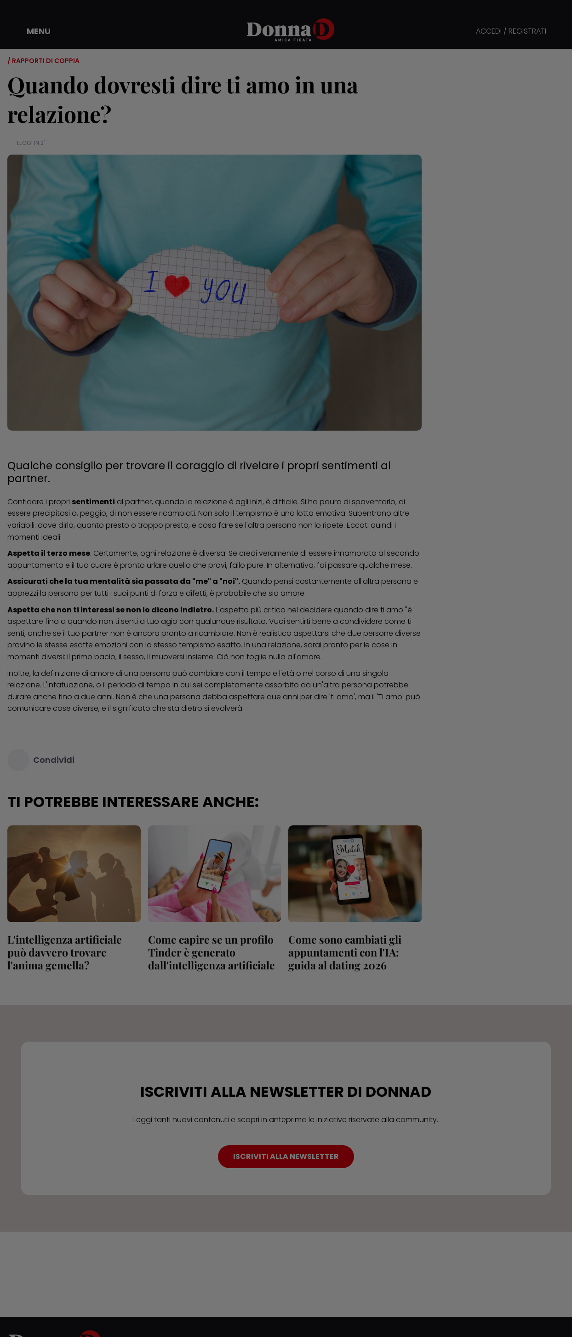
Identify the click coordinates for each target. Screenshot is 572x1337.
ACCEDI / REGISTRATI (511, 31)
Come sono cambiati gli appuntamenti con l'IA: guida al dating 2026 (344, 952)
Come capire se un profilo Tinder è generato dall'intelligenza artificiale (211, 952)
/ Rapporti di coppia (43, 60)
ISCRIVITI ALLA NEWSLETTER (286, 1156)
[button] (32, 31)
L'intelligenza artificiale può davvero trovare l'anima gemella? (64, 952)
